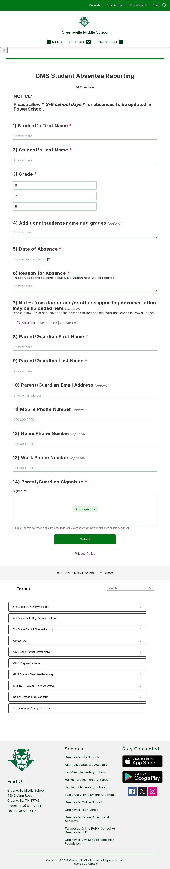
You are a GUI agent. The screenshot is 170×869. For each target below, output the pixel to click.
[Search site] (164, 5)
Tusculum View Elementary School (90, 795)
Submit (85, 539)
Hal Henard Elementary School (87, 780)
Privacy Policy (85, 553)
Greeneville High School (82, 810)
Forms (108, 573)
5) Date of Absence (37, 249)
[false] (130, 588)
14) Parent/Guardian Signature (50, 482)
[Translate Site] (110, 42)
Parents (95, 5)
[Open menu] (54, 42)
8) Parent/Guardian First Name (50, 336)
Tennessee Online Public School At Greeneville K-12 (90, 830)
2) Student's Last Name (42, 150)
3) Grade (25, 174)
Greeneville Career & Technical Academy (87, 819)
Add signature (85, 509)
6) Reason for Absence (41, 273)
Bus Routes (115, 5)
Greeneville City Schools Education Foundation (89, 841)
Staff (156, 5)
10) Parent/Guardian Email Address (61, 385)
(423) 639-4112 (25, 811)
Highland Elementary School (85, 787)
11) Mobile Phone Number (50, 409)
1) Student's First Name (42, 125)
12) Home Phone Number (49, 433)
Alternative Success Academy (86, 765)
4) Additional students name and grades (68, 223)
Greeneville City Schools (82, 757)
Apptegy (93, 863)
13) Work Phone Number (49, 457)
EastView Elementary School (85, 772)
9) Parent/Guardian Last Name (50, 360)
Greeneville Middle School (76, 573)
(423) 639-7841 (29, 806)
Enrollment (138, 5)
